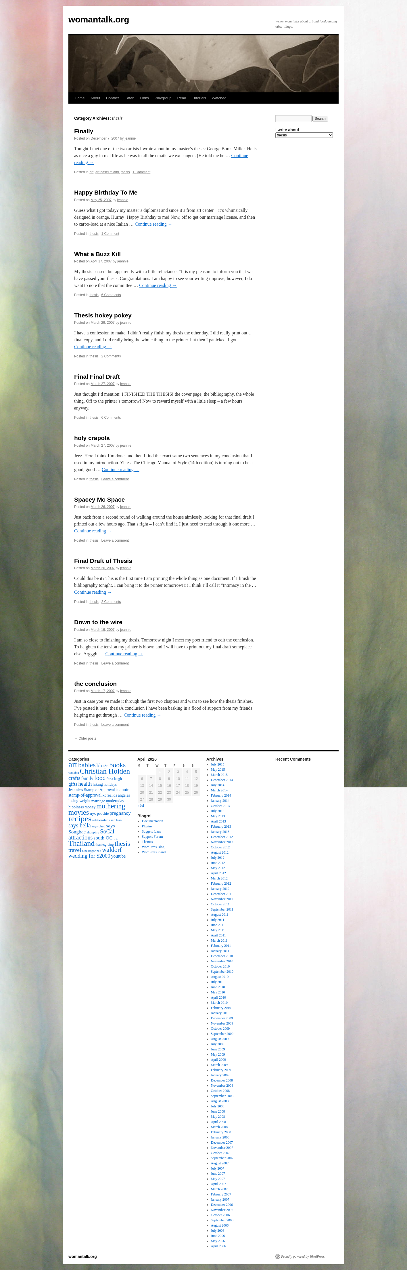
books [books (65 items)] (118, 765)
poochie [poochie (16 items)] (103, 814)
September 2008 (222, 1096)
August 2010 (220, 977)
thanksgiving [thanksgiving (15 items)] (104, 845)
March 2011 (219, 940)
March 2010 (219, 1003)
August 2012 (220, 852)
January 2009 (220, 1075)
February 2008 (221, 1132)
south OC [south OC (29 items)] (103, 838)
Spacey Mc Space (99, 499)
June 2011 (218, 925)
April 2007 (218, 1184)
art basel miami (107, 172)
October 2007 (220, 1153)
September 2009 (222, 1034)
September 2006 (222, 1220)
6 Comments (111, 295)
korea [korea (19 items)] (107, 795)
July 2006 (217, 1231)
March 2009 (219, 1065)
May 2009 (218, 1054)
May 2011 (218, 930)
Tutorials (199, 98)
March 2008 (219, 1127)
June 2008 (218, 1111)
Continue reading (153, 224)
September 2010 (222, 972)
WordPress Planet (154, 852)
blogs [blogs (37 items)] (103, 765)
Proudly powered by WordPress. (303, 1256)
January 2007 (220, 1199)
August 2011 (220, 915)
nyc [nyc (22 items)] (93, 813)
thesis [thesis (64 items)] (122, 843)
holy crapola (92, 438)
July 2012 (217, 858)
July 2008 (217, 1106)
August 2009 (220, 1039)
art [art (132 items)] (72, 764)
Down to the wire (98, 622)
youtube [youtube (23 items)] (118, 856)
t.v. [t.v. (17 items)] (116, 838)
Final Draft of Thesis (103, 560)
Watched (219, 98)
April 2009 (218, 1060)
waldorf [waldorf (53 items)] (112, 849)
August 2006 (220, 1225)
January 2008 (220, 1137)
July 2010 (217, 982)
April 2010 (218, 997)
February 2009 (221, 1070)
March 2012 (219, 878)
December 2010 (222, 956)
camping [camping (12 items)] (73, 772)
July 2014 (217, 785)
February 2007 (221, 1194)
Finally (83, 131)
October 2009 (220, 1029)
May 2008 (218, 1117)
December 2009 (222, 1018)
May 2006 (218, 1241)
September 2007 (222, 1158)
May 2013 (218, 816)
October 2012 (220, 847)
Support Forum (152, 837)
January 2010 (220, 1013)
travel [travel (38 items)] (74, 850)
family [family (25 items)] (87, 778)
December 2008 (222, 1080)
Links (144, 98)
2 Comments (111, 356)
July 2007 (217, 1168)
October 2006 (220, 1215)
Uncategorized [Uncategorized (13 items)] (91, 850)
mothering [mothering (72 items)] (110, 806)
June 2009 (218, 1049)
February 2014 (221, 795)
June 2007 (218, 1174)
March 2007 (219, 1189)
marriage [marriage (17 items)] (98, 801)
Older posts (85, 738)
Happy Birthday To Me (105, 192)
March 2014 (219, 790)
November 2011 (222, 899)
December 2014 (222, 780)
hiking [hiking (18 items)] (98, 784)
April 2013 (218, 821)
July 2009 (217, 1044)
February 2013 (221, 827)
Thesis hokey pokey (103, 315)
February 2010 (221, 1008)
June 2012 (218, 863)
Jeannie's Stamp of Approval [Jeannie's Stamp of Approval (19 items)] (91, 789)
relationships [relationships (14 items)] (101, 820)
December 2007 (222, 1142)
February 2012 (221, 883)
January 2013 (220, 832)
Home (80, 98)
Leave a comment (115, 479)
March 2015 (219, 775)
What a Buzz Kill (97, 254)
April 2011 (218, 935)
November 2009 (222, 1023)
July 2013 (217, 811)
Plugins (147, 826)
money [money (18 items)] (90, 807)
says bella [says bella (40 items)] (79, 825)
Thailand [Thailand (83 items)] (81, 843)
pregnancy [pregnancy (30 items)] (120, 813)
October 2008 (220, 1091)
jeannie (130, 138)
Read (181, 98)
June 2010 (218, 987)
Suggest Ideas (151, 831)
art (91, 172)
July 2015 (217, 764)
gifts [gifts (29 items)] (72, 784)
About (95, 98)
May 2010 (218, 992)
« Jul (140, 805)
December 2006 (222, 1205)
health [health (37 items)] (85, 784)
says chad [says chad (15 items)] (98, 826)
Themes (147, 842)
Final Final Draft (97, 376)
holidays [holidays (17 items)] (110, 784)
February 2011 (221, 946)
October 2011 (220, 904)
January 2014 (220, 801)
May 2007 (218, 1179)
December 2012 (222, 837)
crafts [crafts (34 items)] (74, 778)
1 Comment (141, 172)
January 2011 (220, 951)
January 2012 (220, 889)
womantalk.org (98, 19)
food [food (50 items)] (100, 777)
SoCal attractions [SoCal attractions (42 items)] (91, 834)
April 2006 (218, 1246)
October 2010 (220, 966)
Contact (112, 98)
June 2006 (218, 1236)
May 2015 (218, 770)
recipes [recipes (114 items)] (79, 818)
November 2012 (222, 842)
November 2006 (222, 1210)
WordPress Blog (153, 847)
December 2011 (222, 894)
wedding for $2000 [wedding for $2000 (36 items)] (89, 856)
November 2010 (222, 961)
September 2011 (222, 909)
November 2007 (222, 1148)
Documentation (152, 821)
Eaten (129, 98)
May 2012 (218, 868)
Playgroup (163, 98)
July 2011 (217, 920)
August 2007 (220, 1163)
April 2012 (218, 873)
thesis (125, 172)
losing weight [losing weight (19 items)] (79, 800)
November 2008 (222, 1086)
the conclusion (95, 683)
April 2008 (218, 1122)
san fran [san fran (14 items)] (116, 820)
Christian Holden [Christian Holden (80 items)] (105, 771)
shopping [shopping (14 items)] (93, 832)
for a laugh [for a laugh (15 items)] (114, 779)
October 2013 (220, 806)
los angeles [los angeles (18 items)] (121, 795)
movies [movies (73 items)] (78, 812)
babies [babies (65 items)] (87, 765)
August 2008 (220, 1101)
